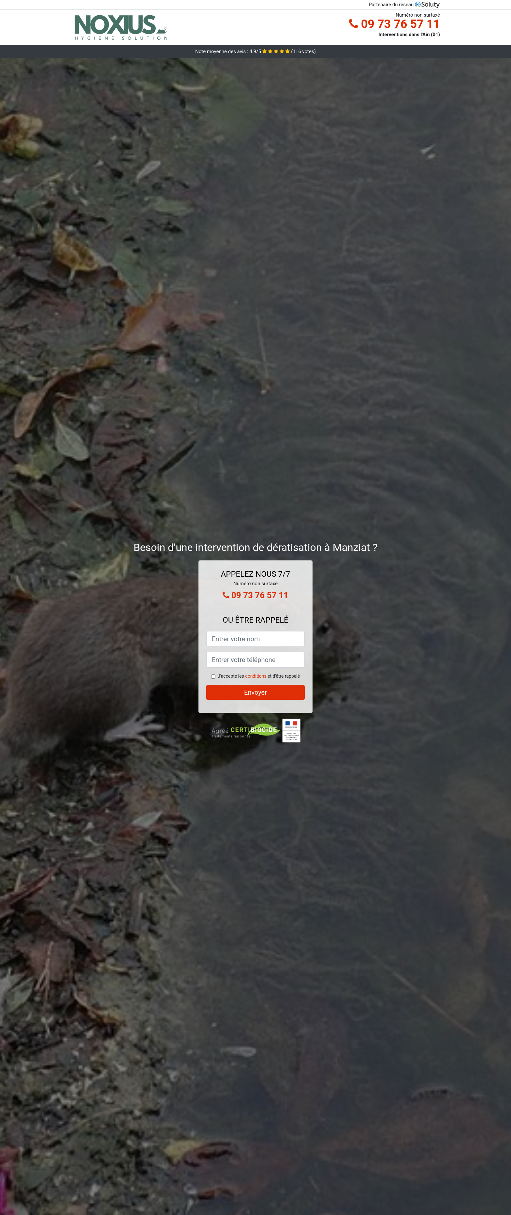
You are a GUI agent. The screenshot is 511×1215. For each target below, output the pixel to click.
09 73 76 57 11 (394, 24)
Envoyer (255, 692)
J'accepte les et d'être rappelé (259, 676)
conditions (255, 676)
